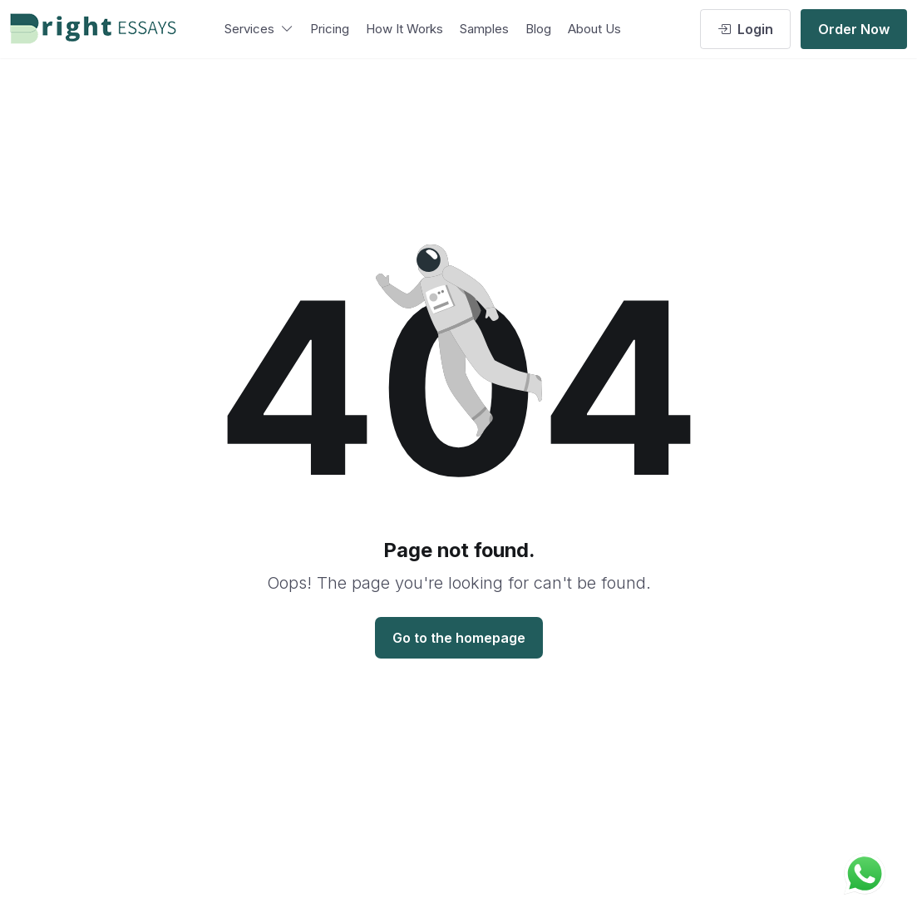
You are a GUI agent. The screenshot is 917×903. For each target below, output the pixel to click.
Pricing (329, 29)
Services (258, 29)
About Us (594, 29)
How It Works (404, 29)
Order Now (854, 29)
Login (745, 29)
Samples (484, 29)
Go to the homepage (458, 637)
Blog (538, 29)
